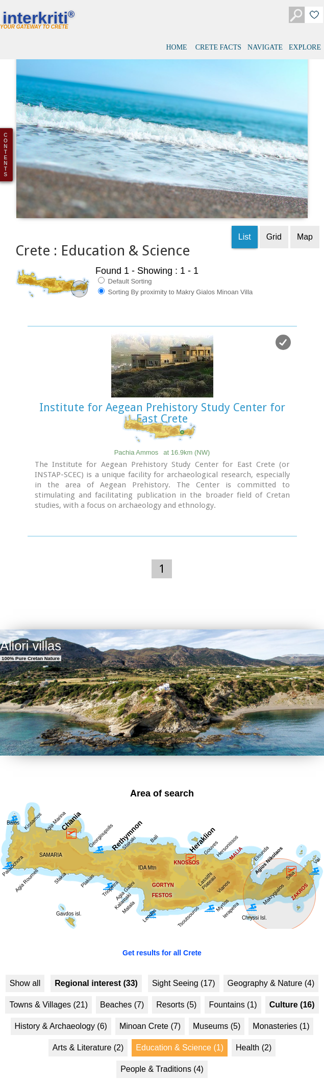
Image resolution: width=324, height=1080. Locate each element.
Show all (25, 969)
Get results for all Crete (162, 938)
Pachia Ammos (162, 438)
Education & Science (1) (179, 1033)
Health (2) (253, 1033)
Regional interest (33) (96, 969)
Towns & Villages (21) (48, 990)
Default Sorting (125, 267)
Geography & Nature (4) (271, 969)
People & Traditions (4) (162, 1054)
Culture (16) (292, 990)
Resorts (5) (176, 990)
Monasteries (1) (281, 1011)
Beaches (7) (122, 990)
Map (305, 222)
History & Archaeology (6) (61, 1011)
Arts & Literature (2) (88, 1033)
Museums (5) (216, 1011)
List (244, 222)
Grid (274, 222)
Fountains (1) (233, 990)
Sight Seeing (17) (183, 969)
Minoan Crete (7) (150, 1011)
